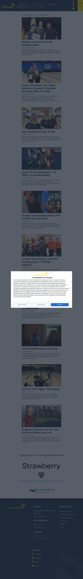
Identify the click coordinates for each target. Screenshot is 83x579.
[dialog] (41, 289)
